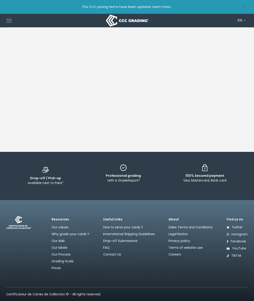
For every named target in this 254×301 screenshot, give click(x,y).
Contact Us (112, 254)
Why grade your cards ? (70, 234)
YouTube (236, 248)
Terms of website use (186, 247)
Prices (56, 268)
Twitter (235, 227)
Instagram (237, 234)
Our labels (59, 247)
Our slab (58, 241)
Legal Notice (178, 234)
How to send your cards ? (123, 227)
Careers (175, 254)
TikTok (234, 255)
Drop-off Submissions (120, 241)
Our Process (61, 254)
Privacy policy (179, 241)
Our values (60, 227)
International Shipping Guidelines (129, 234)
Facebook (236, 241)
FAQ (106, 247)
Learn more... (162, 7)
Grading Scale (63, 261)
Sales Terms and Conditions (191, 227)
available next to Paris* (46, 180)
